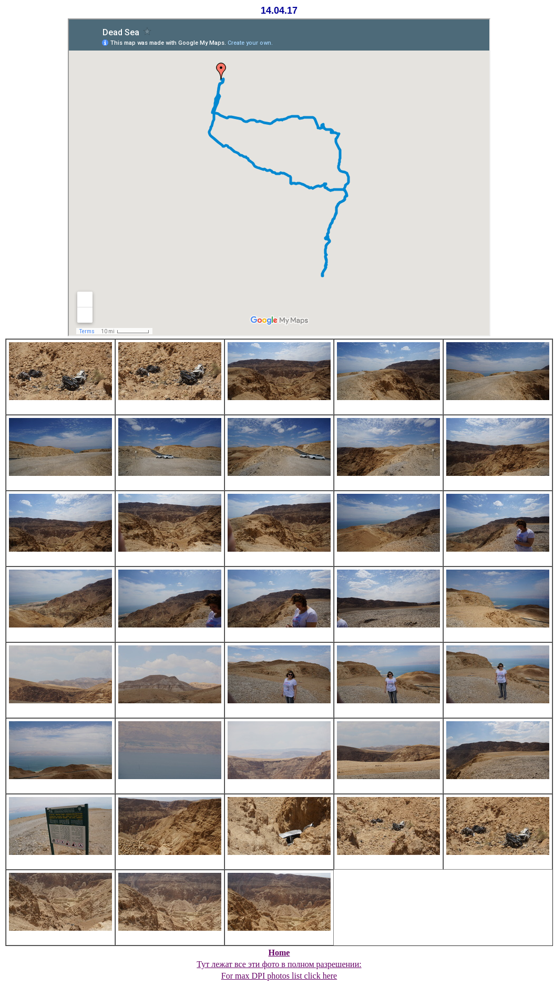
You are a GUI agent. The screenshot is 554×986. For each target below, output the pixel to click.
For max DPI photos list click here (279, 975)
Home (279, 952)
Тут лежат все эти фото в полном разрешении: (279, 964)
